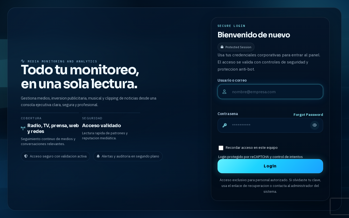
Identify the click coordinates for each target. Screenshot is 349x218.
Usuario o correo (232, 80)
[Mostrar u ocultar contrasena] (314, 125)
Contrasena (228, 113)
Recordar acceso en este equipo (252, 147)
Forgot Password (308, 114)
